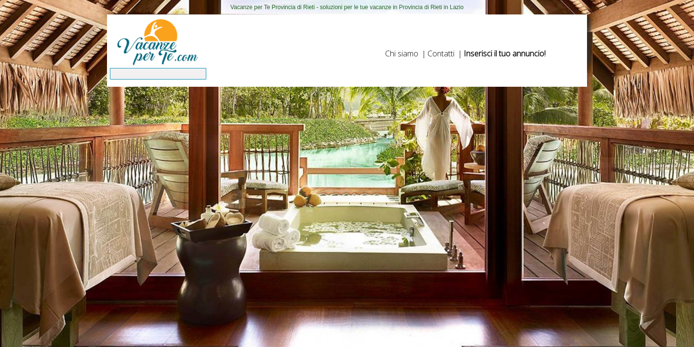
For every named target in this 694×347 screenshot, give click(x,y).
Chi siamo (401, 53)
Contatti (440, 53)
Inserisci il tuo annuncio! (505, 53)
